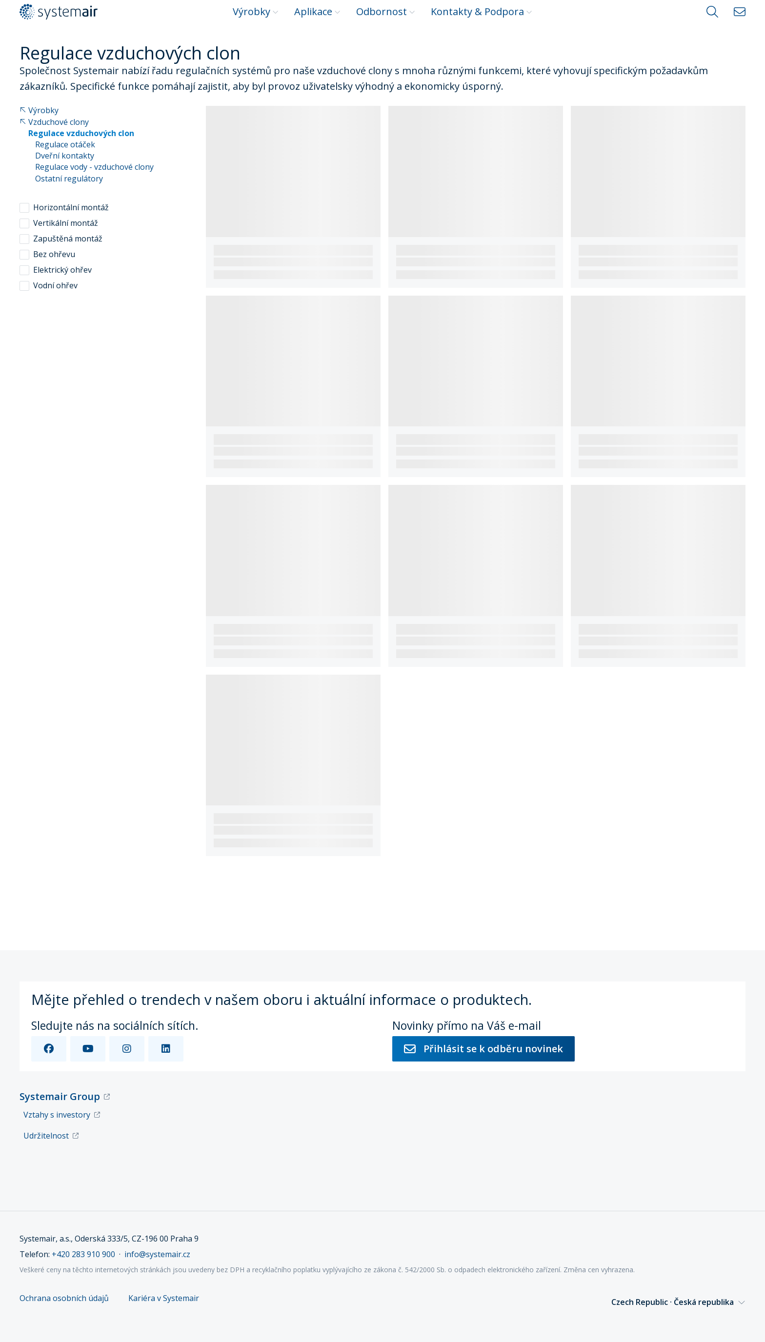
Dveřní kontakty (64, 155)
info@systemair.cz (157, 1254)
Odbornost (385, 11)
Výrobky (256, 11)
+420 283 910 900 (83, 1254)
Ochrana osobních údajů (64, 1298)
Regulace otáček (65, 144)
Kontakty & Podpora (481, 11)
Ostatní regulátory (69, 178)
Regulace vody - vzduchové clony (94, 167)
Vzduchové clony (54, 122)
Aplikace (317, 11)
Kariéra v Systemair (163, 1298)
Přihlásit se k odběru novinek (483, 1048)
